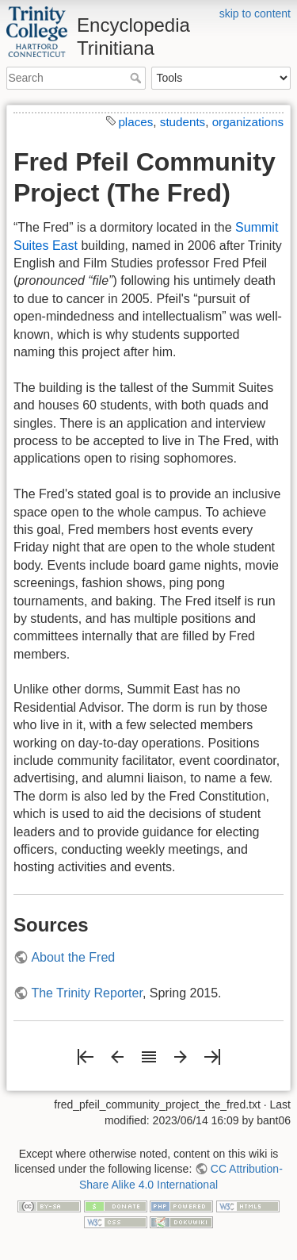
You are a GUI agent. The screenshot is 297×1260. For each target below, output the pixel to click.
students (182, 122)
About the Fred (73, 957)
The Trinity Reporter (87, 993)
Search (137, 77)
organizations (248, 122)
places (135, 122)
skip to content (255, 13)
